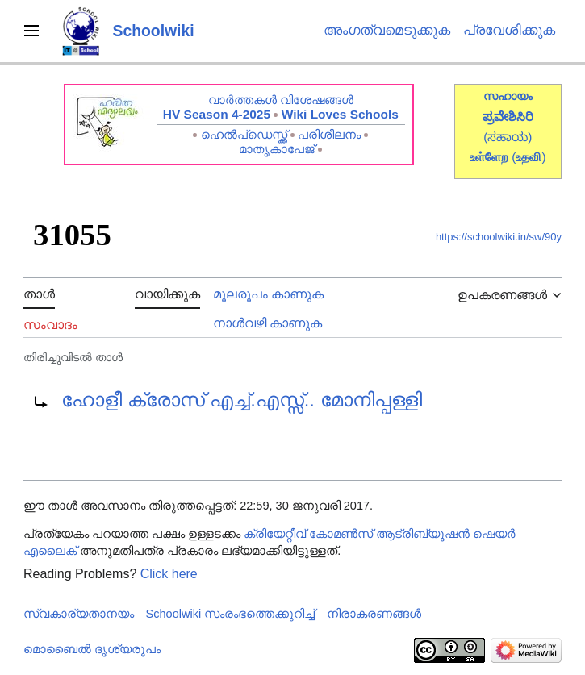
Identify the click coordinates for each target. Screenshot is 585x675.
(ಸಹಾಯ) (507, 137)
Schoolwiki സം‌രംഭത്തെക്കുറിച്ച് (230, 613)
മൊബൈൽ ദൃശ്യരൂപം (92, 649)
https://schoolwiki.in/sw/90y (499, 237)
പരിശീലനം (329, 134)
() (528, 157)
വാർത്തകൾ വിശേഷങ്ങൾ (280, 99)
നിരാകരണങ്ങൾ (374, 613)
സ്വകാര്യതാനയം (78, 613)
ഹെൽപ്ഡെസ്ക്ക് (244, 134)
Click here (169, 574)
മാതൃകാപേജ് (277, 149)
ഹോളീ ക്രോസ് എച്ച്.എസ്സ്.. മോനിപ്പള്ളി (241, 400)
